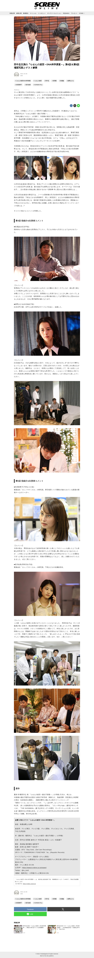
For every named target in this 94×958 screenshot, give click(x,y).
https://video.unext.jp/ (29, 883)
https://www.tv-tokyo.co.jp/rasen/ (34, 868)
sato (21, 75)
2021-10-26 (23, 73)
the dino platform (49, 956)
